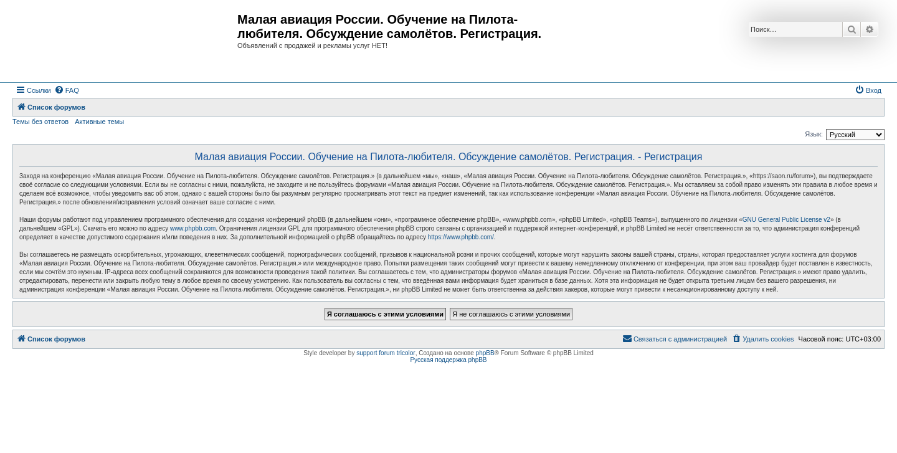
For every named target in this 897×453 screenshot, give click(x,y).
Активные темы (99, 121)
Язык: (814, 134)
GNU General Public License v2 (786, 219)
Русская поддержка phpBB (448, 359)
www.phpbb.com (193, 228)
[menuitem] (66, 90)
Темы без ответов (40, 121)
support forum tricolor (385, 353)
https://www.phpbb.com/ (461, 237)
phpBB (485, 353)
